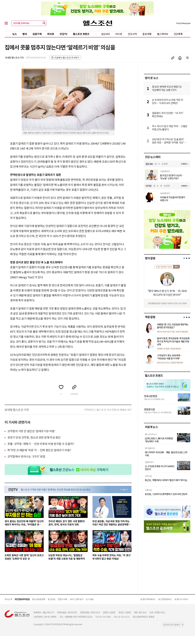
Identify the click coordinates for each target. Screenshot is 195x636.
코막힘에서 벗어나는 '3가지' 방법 (26, 456)
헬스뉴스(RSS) (182, 599)
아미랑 (118, 34)
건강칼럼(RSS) (165, 599)
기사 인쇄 (180, 58)
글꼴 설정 (187, 58)
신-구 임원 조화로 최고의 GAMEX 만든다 (159, 468)
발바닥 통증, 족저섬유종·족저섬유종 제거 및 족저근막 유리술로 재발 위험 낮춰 (173, 341)
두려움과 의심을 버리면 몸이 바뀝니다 (172, 199)
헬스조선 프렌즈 (81, 34)
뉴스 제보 (90, 599)
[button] (184, 258)
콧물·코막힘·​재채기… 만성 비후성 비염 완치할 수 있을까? (40, 444)
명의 (24, 34)
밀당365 (105, 34)
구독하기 (184, 164)
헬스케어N (162, 34)
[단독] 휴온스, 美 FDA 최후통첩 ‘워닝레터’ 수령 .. (159, 440)
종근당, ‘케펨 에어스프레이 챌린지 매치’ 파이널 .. (166, 480)
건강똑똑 (178, 34)
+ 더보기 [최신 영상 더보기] (124, 489)
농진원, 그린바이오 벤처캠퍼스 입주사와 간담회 (166, 494)
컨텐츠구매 (62, 599)
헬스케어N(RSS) (149, 599)
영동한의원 (149, 409)
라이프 (50, 34)
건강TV (63, 34)
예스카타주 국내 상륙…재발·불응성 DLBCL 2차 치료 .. (166, 454)
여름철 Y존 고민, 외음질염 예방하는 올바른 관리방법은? (172, 326)
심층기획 (37, 34)
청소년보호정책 (38, 599)
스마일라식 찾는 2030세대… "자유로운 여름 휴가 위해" (169, 357)
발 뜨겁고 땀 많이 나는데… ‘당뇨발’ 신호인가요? (172, 177)
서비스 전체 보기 (76, 599)
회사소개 (8, 599)
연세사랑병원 (150, 396)
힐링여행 (147, 34)
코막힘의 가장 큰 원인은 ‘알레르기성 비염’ (31, 431)
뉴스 (14, 34)
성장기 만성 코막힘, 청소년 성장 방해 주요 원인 (34, 437)
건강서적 (132, 34)
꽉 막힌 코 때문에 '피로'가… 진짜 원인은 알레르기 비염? (39, 450)
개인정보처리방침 (22, 599)
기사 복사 (173, 58)
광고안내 (51, 599)
